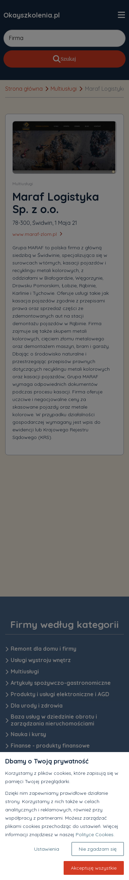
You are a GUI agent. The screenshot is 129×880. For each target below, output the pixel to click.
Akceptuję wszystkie (94, 868)
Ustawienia (46, 849)
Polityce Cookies (95, 834)
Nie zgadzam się (98, 849)
